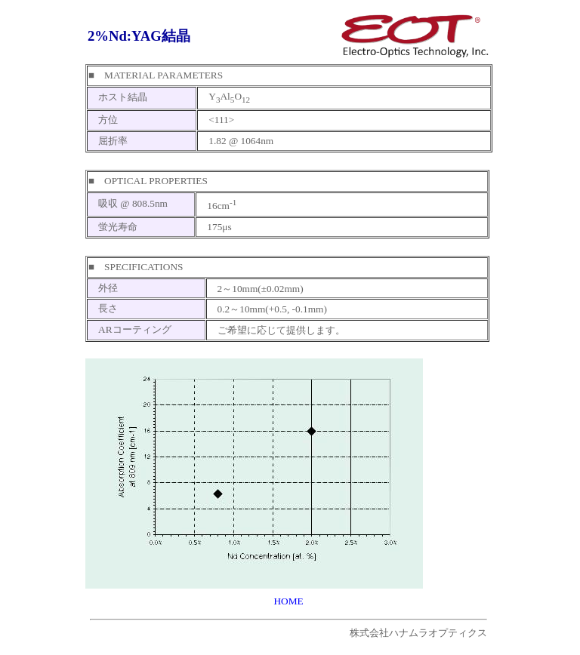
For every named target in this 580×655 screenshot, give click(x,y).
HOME (288, 601)
